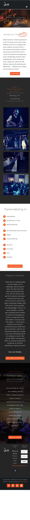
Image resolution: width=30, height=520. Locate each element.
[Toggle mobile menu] (27, 7)
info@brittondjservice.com (19, 465)
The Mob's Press (23, 481)
